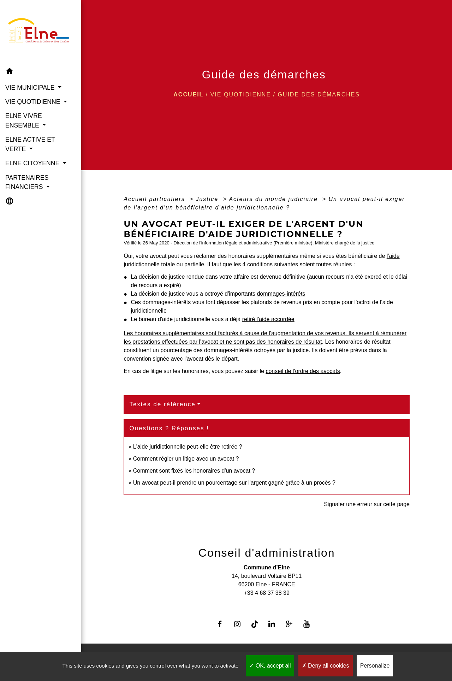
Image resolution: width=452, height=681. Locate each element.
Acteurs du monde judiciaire (274, 199)
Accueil (188, 94)
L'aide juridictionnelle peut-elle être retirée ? (187, 447)
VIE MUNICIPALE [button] (30, 87)
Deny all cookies (325, 666)
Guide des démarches (319, 94)
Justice (208, 199)
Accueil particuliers (155, 199)
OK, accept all (270, 666)
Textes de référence (162, 404)
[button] (40, 72)
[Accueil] (40, 32)
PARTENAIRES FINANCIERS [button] (27, 182)
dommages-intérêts (281, 294)
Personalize (375, 666)
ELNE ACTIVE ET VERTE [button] (30, 144)
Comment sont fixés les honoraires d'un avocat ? (194, 471)
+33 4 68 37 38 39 (266, 593)
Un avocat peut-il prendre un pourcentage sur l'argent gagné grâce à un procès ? (234, 483)
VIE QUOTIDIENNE (240, 94)
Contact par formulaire (267, 604)
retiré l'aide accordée (268, 319)
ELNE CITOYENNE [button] (33, 163)
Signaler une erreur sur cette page (367, 504)
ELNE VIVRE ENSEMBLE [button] (23, 120)
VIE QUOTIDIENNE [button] (33, 101)
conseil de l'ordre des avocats (303, 371)
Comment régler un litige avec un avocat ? (186, 459)
